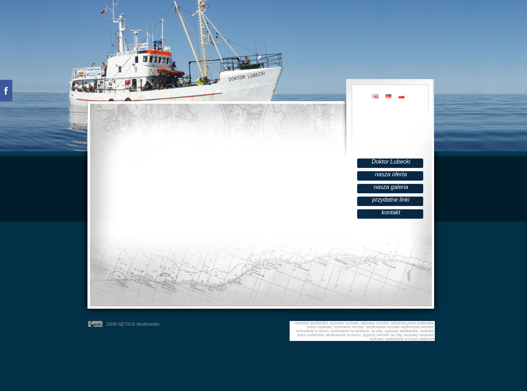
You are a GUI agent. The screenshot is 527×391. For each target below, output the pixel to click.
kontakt (390, 212)
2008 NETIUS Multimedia (133, 324)
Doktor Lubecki (391, 162)
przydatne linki (390, 200)
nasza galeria (390, 187)
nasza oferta (391, 174)
